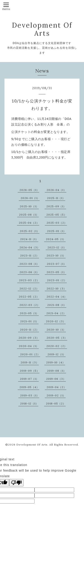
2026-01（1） (30, 198)
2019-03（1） (29, 395)
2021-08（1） (56, 305)
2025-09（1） (56, 206)
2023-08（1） (29, 263)
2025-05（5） (56, 214)
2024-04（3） (29, 247)
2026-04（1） (56, 190)
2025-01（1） (56, 231)
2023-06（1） (29, 272)
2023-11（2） (29, 255)
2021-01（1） (29, 321)
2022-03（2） (29, 305)
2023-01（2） (57, 280)
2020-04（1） (29, 346)
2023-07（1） (56, 263)
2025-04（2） (29, 222)
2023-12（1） (56, 247)
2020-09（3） (29, 337)
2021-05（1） (29, 313)
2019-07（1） (29, 378)
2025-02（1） (29, 231)
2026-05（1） (29, 190)
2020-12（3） (56, 321)
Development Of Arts (42, 29)
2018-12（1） (29, 403)
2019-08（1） (56, 370)
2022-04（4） (57, 296)
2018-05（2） (56, 403)
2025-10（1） (29, 206)
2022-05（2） (29, 296)
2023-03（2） (29, 280)
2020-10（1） (56, 329)
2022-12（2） (29, 288)
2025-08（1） (29, 214)
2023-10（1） (56, 255)
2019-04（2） (56, 387)
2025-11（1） (56, 198)
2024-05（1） (56, 239)
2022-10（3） (56, 288)
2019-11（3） (30, 362)
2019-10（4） (55, 362)
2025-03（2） (57, 222)
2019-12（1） (56, 354)
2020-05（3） (57, 337)
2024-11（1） (29, 239)
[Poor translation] (16, 482)
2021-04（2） (56, 313)
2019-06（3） (56, 378)
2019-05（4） (29, 387)
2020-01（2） (30, 354)
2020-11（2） (29, 329)
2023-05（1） (56, 272)
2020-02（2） (56, 346)
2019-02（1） (56, 395)
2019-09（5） (29, 370)
